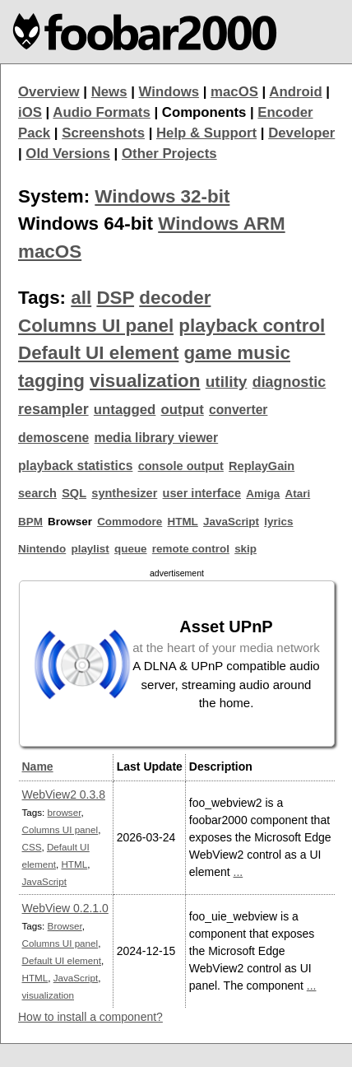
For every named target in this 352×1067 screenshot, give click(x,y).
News (109, 92)
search (37, 493)
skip (245, 549)
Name (37, 766)
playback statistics (75, 466)
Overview (49, 92)
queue (130, 549)
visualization (145, 380)
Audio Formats (101, 112)
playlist (90, 549)
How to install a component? (90, 1016)
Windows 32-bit (162, 196)
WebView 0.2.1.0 (65, 908)
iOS (30, 112)
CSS (32, 846)
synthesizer (124, 493)
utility (227, 381)
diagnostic (289, 382)
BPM (30, 521)
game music (237, 352)
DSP (115, 297)
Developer (301, 133)
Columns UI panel (96, 325)
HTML (183, 521)
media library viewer (156, 438)
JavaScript (231, 521)
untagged (125, 409)
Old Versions (67, 153)
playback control (251, 325)
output (182, 409)
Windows (169, 92)
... (238, 871)
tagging (51, 380)
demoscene (53, 438)
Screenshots (103, 133)
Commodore (129, 521)
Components (204, 112)
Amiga (263, 493)
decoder (175, 297)
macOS (234, 92)
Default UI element (98, 352)
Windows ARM (221, 223)
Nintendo (42, 549)
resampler (53, 409)
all (81, 297)
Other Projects (169, 153)
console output (181, 466)
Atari (298, 493)
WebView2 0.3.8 (63, 794)
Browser (65, 925)
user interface (202, 493)
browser (64, 812)
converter (238, 410)
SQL (74, 493)
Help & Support (206, 133)
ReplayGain (261, 466)
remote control (190, 549)
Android (295, 92)
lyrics (278, 521)
